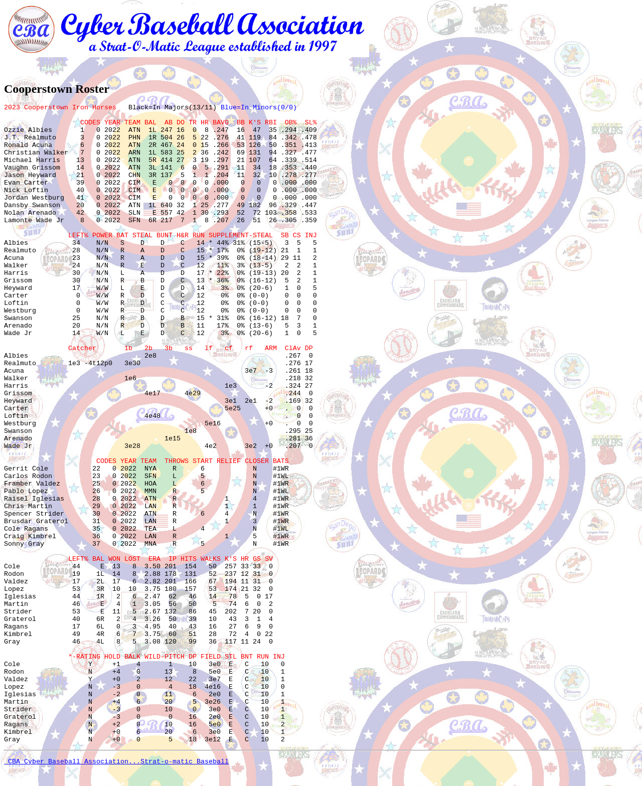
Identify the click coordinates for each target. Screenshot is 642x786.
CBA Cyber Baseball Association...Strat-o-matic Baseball (116, 761)
